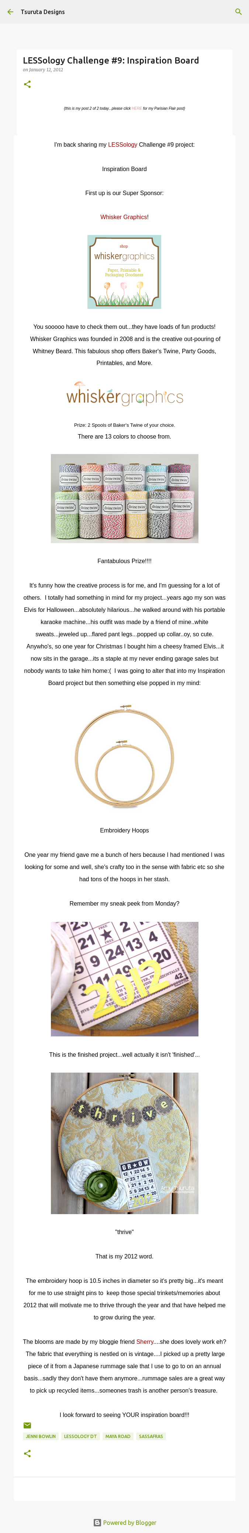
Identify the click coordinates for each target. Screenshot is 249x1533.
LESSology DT (80, 1436)
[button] (27, 85)
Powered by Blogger (124, 1522)
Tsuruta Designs (43, 11)
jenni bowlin (41, 1436)
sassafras (151, 1436)
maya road (118, 1436)
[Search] (238, 12)
